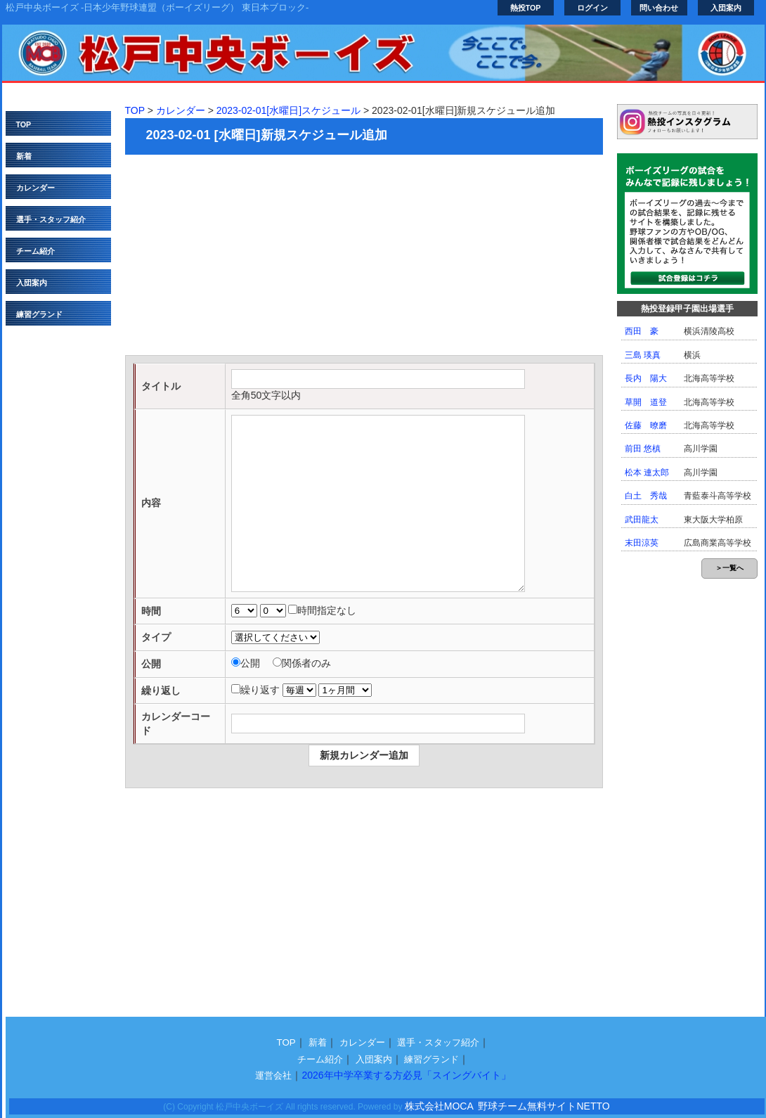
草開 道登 (646, 402)
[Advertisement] (364, 256)
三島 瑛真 (643, 355)
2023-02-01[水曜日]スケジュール (288, 110)
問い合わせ (659, 8)
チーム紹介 (35, 251)
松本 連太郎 (647, 472)
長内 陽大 (646, 378)
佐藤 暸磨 (646, 425)
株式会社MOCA (439, 1106)
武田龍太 (641, 520)
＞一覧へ (729, 568)
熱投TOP (525, 8)
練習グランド (39, 314)
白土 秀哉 (646, 496)
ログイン (592, 8)
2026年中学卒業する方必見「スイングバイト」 (405, 1075)
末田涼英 (641, 543)
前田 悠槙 (643, 449)
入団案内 (725, 8)
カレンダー (35, 188)
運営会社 (273, 1075)
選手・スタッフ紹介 (51, 219)
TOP (24, 124)
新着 (24, 156)
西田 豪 (641, 331)
